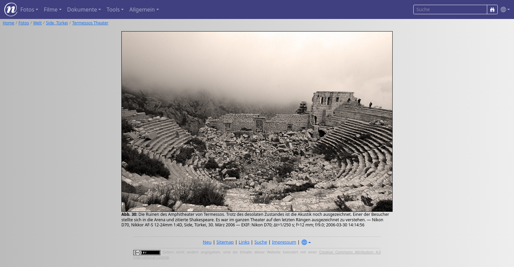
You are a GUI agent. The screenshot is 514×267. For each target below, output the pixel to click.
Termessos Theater (90, 23)
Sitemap (225, 242)
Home (8, 23)
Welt (37, 23)
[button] (504, 9)
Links (244, 242)
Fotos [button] (27, 9)
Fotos (24, 23)
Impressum (284, 242)
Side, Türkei (57, 23)
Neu (207, 242)
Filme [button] (51, 9)
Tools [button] (113, 9)
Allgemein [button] (142, 9)
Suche (260, 242)
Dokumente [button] (82, 9)
